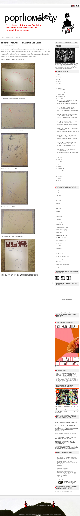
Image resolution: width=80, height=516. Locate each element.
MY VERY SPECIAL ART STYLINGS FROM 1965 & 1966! (21, 43)
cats (57, 198)
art (56, 190)
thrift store (58, 259)
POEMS (58, 232)
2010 (57, 178)
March (59, 166)
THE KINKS (58, 253)
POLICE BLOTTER (60, 235)
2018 (57, 77)
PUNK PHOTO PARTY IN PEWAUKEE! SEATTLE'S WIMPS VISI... (66, 136)
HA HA (57, 216)
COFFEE (58, 200)
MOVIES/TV (59, 224)
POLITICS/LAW (59, 237)
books (57, 195)
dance (57, 203)
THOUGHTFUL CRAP (61, 256)
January (60, 170)
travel (57, 261)
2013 (57, 88)
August (59, 98)
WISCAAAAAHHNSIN (61, 264)
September (60, 96)
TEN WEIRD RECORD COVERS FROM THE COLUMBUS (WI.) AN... (67, 122)
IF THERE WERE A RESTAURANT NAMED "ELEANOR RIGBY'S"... (67, 101)
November (60, 92)
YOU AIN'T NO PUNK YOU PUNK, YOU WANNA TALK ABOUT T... (67, 104)
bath (57, 192)
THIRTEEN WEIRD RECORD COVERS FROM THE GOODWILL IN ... (66, 143)
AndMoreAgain (61, 479)
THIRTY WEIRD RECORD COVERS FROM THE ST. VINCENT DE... (67, 125)
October (60, 94)
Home (3, 38)
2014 (57, 86)
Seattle (57, 245)
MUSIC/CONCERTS (60, 227)
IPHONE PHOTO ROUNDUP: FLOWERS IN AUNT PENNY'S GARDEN (68, 132)
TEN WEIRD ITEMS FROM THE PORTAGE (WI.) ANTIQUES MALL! (67, 111)
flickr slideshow (70, 312)
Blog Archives (68, 42)
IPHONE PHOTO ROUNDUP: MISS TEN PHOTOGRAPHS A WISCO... (67, 139)
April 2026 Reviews (68, 481)
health (57, 219)
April (59, 164)
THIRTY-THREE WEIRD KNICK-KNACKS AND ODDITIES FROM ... (67, 118)
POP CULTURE (59, 240)
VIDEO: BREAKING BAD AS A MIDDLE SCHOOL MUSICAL (66, 150)
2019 (57, 74)
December (60, 89)
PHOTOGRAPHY (60, 230)
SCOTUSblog (60, 456)
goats (57, 214)
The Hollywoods (59, 251)
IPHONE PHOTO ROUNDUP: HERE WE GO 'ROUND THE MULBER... (67, 115)
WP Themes (28, 514)
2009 (57, 180)
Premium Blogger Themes (47, 514)
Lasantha (39, 514)
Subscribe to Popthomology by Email (63, 491)
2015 (57, 83)
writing (57, 267)
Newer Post (4, 279)
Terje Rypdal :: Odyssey (62, 470)
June (59, 159)
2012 (57, 174)
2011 (57, 176)
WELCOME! (59, 42)
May (59, 161)
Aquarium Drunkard (62, 468)
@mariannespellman (59, 319)
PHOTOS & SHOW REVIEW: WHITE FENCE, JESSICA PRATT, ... (66, 146)
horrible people (59, 222)
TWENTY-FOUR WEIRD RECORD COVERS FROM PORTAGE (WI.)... (66, 108)
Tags (76, 42)
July (59, 157)
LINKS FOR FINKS (9, 38)
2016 (57, 81)
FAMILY (57, 206)
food (57, 211)
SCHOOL (58, 243)
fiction (57, 208)
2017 (57, 79)
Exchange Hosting (57, 514)
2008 (57, 183)
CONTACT (18, 38)
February (60, 168)
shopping (58, 248)
